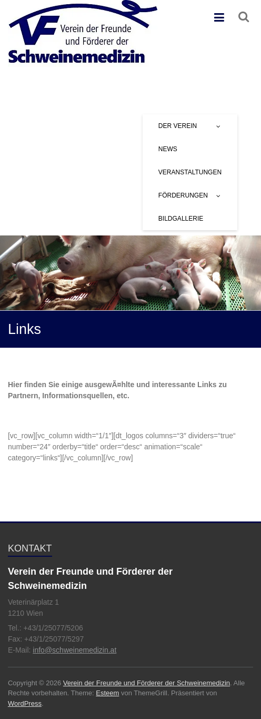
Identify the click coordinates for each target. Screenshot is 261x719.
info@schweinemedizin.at (74, 650)
